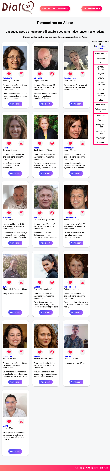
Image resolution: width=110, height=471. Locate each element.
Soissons (101, 58)
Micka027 (38, 78)
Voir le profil (15, 104)
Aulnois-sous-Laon (101, 110)
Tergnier (100, 73)
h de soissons (70, 217)
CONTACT (104, 468)
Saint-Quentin (101, 53)
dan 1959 (38, 217)
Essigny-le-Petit (100, 125)
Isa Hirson (7, 356)
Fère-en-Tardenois (101, 94)
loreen (5, 148)
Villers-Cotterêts (101, 83)
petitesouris (69, 148)
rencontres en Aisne (102, 47)
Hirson (101, 89)
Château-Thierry (101, 68)
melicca (37, 356)
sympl (5, 287)
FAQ (76, 468)
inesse (36, 148)
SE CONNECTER (91, 8)
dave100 (67, 356)
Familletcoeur (70, 78)
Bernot (101, 120)
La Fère (101, 100)
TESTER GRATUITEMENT (55, 8)
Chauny (101, 78)
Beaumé (100, 142)
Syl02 (5, 426)
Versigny (100, 116)
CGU (82, 468)
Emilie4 (37, 287)
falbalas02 (7, 78)
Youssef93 (7, 217)
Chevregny (100, 138)
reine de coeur (70, 287)
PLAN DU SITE (92, 468)
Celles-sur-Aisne (100, 132)
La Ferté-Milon (101, 104)
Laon (101, 62)
